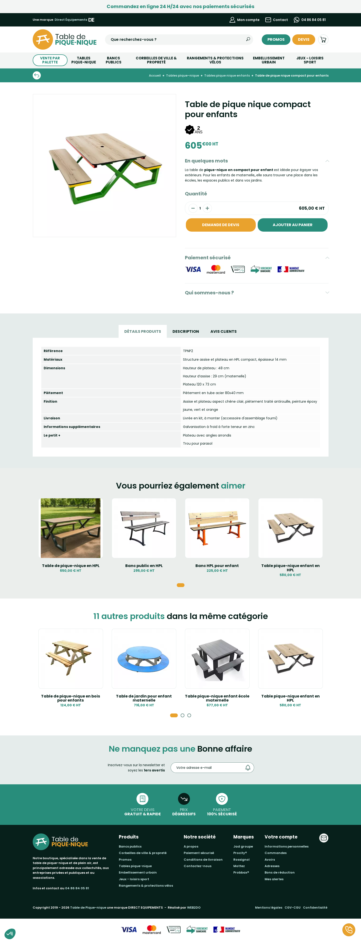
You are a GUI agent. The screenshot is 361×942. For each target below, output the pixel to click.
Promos (276, 39)
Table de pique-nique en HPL (70, 565)
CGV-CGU (293, 908)
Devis (303, 39)
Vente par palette (50, 60)
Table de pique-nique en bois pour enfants (70, 698)
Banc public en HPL (144, 565)
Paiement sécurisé (208, 257)
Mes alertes (274, 879)
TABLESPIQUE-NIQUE (83, 60)
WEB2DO (194, 907)
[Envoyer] (249, 767)
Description (186, 331)
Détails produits (142, 331)
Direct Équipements (74, 20)
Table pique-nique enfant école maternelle (217, 698)
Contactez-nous (197, 866)
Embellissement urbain (269, 60)
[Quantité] (200, 208)
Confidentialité (315, 908)
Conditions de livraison (203, 859)
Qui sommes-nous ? (209, 292)
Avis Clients (223, 331)
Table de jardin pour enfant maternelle (144, 698)
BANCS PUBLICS (113, 60)
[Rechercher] (248, 39)
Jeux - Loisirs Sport (310, 60)
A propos (191, 846)
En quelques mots (206, 160)
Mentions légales (268, 908)
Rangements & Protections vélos (215, 60)
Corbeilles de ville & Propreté (156, 60)
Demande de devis (220, 225)
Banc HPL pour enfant (217, 565)
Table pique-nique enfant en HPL (290, 568)
